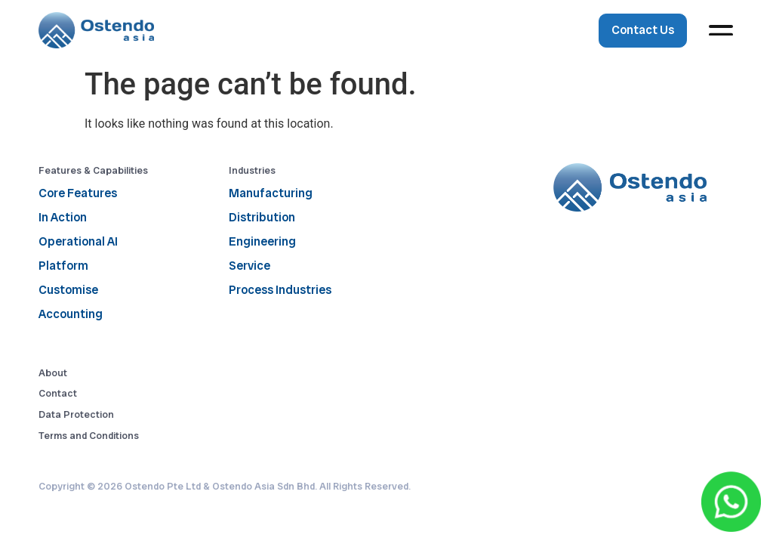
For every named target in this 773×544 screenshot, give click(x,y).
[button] (721, 30)
